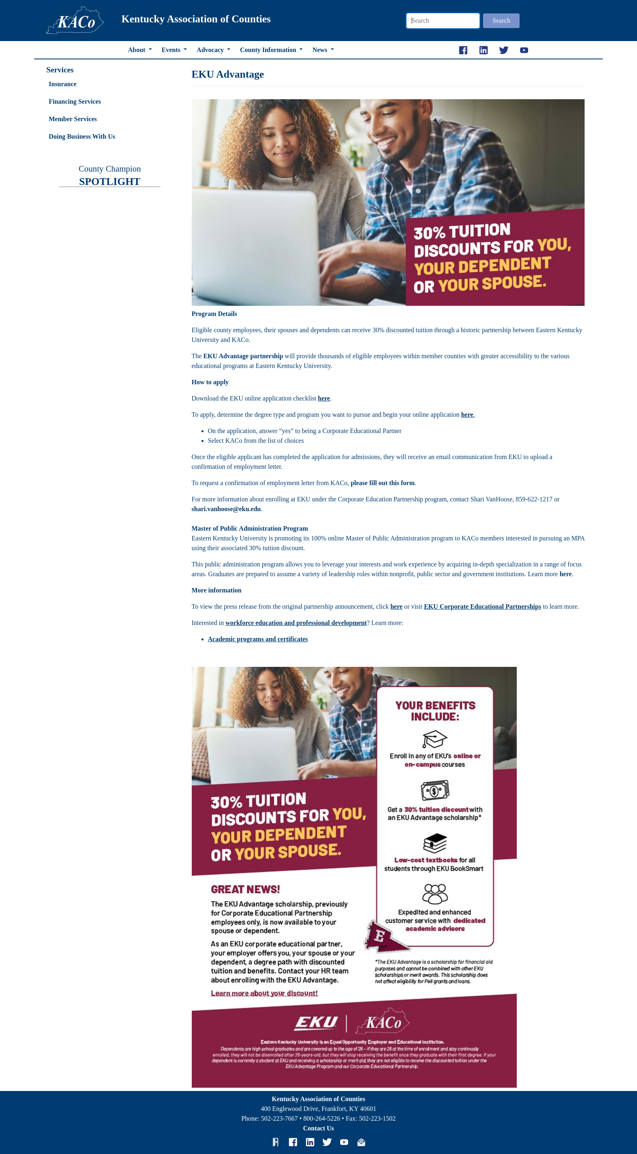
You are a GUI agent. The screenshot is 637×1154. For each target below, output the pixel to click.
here (467, 414)
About (137, 49)
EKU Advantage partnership (243, 356)
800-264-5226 (321, 1118)
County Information (269, 49)
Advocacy (211, 49)
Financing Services (75, 101)
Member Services (73, 118)
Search (501, 20)
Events (172, 49)
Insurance (62, 84)
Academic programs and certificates (258, 639)
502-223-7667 (279, 1118)
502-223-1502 (377, 1118)
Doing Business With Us (82, 136)
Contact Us (318, 1128)
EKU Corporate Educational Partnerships (482, 606)
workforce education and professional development (296, 622)
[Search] (443, 20)
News (320, 49)
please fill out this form (382, 482)
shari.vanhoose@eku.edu (226, 508)
